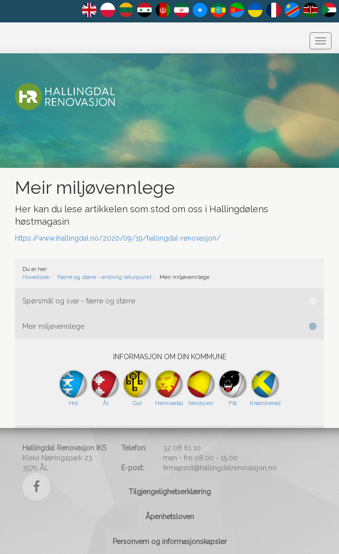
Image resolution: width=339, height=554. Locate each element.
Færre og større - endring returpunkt (104, 277)
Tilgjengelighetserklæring (170, 492)
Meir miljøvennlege (169, 326)
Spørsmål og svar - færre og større (169, 301)
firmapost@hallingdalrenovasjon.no (220, 468)
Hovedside (35, 277)
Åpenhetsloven (170, 517)
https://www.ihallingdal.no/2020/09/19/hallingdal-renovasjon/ (117, 238)
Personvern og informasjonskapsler (170, 542)
